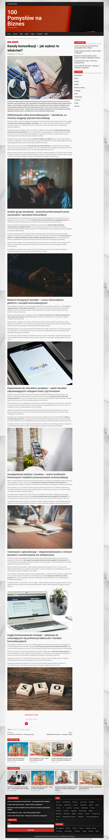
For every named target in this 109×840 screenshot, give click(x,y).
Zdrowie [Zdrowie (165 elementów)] (90, 831)
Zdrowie (15, 34)
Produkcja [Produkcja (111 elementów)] (59, 831)
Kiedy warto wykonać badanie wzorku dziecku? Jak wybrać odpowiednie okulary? (66, 778)
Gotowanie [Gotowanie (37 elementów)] (83, 805)
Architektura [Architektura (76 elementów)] (66, 802)
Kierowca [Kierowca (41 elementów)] (76, 808)
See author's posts (31, 719)
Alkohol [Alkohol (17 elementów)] (58, 802)
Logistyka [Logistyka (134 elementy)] (74, 811)
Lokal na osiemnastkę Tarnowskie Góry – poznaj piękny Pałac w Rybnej (18, 778)
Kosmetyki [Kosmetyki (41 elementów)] (85, 808)
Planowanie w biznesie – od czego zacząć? (23, 733)
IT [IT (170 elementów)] (63, 808)
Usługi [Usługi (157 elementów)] (84, 831)
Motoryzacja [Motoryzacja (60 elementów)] (82, 811)
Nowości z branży (79, 87)
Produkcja (39, 34)
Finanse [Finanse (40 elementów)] (74, 828)
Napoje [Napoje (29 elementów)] (91, 811)
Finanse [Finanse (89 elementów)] (75, 805)
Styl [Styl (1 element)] (57, 819)
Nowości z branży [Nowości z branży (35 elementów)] (91, 828)
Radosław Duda (11, 54)
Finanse (76, 81)
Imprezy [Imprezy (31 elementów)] (58, 808)
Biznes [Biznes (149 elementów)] (68, 828)
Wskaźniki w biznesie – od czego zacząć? (56, 733)
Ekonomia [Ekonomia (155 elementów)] (59, 805)
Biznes (46, 34)
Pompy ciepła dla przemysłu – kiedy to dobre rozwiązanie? (17, 749)
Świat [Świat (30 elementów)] (97, 831)
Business (14, 729)
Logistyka (27, 729)
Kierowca (21, 729)
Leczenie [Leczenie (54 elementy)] (66, 811)
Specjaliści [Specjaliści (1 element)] (81, 816)
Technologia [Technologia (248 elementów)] (68, 831)
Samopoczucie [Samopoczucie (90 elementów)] (96, 814)
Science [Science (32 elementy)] (58, 816)
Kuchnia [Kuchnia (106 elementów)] (92, 808)
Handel (27, 34)
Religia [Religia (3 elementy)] (74, 814)
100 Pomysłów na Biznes (24, 18)
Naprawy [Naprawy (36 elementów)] (58, 814)
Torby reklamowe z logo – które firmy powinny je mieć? (39, 749)
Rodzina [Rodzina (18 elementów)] (80, 814)
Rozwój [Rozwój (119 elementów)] (87, 814)
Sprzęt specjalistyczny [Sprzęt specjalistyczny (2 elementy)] (92, 816)
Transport (77, 100)
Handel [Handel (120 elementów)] (81, 828)
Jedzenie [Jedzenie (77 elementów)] (69, 808)
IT (17, 729)
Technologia (15, 42)
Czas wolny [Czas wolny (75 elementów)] (83, 802)
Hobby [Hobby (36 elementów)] (97, 805)
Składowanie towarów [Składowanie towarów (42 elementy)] (69, 816)
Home (9, 34)
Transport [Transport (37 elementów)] (77, 831)
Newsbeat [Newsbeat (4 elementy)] (67, 814)
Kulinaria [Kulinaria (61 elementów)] (58, 811)
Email (8, 823)
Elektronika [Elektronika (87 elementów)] (67, 805)
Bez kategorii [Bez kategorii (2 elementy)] (60, 828)
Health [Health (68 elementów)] (91, 805)
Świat (21, 34)
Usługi (32, 34)
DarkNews (63, 836)
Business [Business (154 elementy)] (75, 802)
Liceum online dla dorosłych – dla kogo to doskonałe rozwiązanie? (61, 749)
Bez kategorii (78, 75)
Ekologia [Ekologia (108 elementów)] (91, 802)
